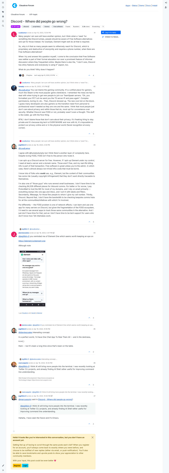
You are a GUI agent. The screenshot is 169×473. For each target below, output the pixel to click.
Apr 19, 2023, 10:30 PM (44, 363)
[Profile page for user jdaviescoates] (14, 234)
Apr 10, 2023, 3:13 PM (39, 86)
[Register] (166, 7)
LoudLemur (23, 33)
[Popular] (3, 16)
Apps (128, 5)
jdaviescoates (24, 233)
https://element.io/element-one (32, 241)
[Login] (166, 3)
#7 (94, 396)
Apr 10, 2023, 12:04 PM (42, 33)
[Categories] (3, 3)
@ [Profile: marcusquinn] (25, 399)
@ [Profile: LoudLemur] (24, 90)
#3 (94, 145)
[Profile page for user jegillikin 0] (14, 146)
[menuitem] (166, 3)
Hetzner (39, 313)
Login (25, 466)
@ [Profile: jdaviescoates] (25, 332)
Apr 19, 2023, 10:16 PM (42, 329)
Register (17, 466)
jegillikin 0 (22, 145)
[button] (3, 465)
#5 (94, 329)
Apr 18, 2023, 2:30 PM (42, 145)
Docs (148, 5)
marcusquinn (23, 363)
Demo (141, 5)
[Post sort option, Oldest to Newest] (111, 37)
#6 (94, 363)
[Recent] (3, 7)
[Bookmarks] (3, 21)
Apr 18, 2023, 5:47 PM (44, 233)
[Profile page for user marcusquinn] (14, 364)
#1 (94, 33)
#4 (94, 233)
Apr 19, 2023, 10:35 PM (42, 396)
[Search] (3, 26)
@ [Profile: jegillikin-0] (24, 236)
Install (154, 5)
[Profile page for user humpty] (14, 88)
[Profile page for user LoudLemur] (14, 34)
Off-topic (15, 26)
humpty (21, 86)
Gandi (33, 313)
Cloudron (25, 313)
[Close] (92, 437)
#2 (94, 86)
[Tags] (3, 12)
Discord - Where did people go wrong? (55, 399)
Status (134, 5)
